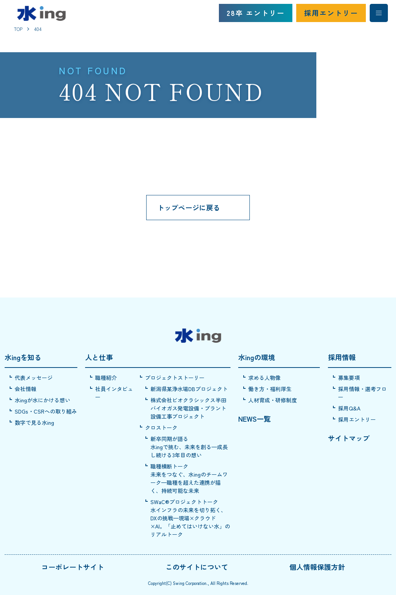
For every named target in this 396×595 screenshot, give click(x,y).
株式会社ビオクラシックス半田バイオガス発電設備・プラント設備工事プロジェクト (188, 408)
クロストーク (161, 427)
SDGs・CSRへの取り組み (46, 411)
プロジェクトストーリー (175, 377)
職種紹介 (106, 377)
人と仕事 (99, 357)
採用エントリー (331, 13)
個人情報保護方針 (317, 567)
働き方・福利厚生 (270, 389)
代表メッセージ (34, 377)
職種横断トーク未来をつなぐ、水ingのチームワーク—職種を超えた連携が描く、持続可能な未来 (189, 478)
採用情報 (342, 357)
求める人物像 (264, 377)
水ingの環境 (256, 357)
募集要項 (349, 377)
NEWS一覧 (254, 419)
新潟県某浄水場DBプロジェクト (189, 389)
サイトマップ (349, 438)
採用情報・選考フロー (362, 393)
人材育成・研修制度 (272, 400)
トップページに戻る (188, 207)
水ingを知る (23, 357)
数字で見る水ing (34, 422)
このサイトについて (197, 567)
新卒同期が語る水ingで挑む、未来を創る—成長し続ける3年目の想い (189, 447)
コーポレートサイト (72, 567)
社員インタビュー (114, 393)
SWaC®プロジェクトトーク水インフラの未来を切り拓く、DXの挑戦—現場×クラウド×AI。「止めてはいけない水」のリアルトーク (190, 518)
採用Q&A (349, 408)
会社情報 (25, 389)
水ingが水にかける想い (42, 400)
